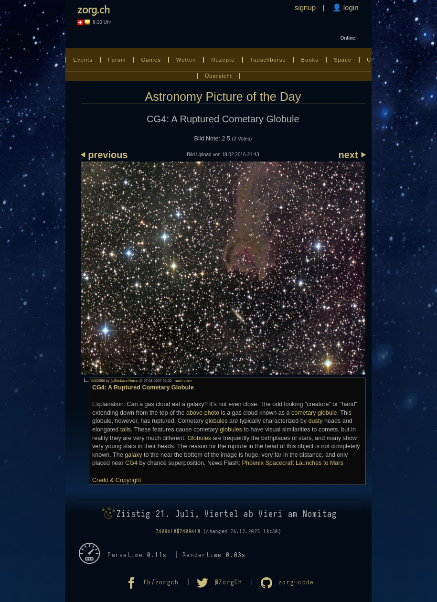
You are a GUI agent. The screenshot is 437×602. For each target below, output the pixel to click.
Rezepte (222, 60)
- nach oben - (182, 380)
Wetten (186, 60)
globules (216, 421)
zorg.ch (93, 9)
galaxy (133, 455)
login (350, 7)
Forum (117, 60)
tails (125, 429)
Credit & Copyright (116, 480)
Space (343, 60)
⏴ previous (104, 155)
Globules (199, 438)
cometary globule (314, 412)
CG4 (131, 463)
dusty (315, 421)
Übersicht (218, 76)
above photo (202, 412)
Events (83, 60)
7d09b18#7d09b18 (178, 531)
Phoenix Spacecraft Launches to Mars (292, 463)
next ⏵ (352, 155)
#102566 (98, 380)
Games (150, 60)
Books (310, 60)
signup (305, 7)
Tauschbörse (268, 60)
